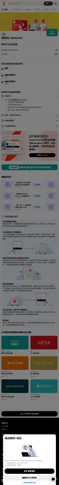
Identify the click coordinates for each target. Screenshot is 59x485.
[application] (53, 479)
